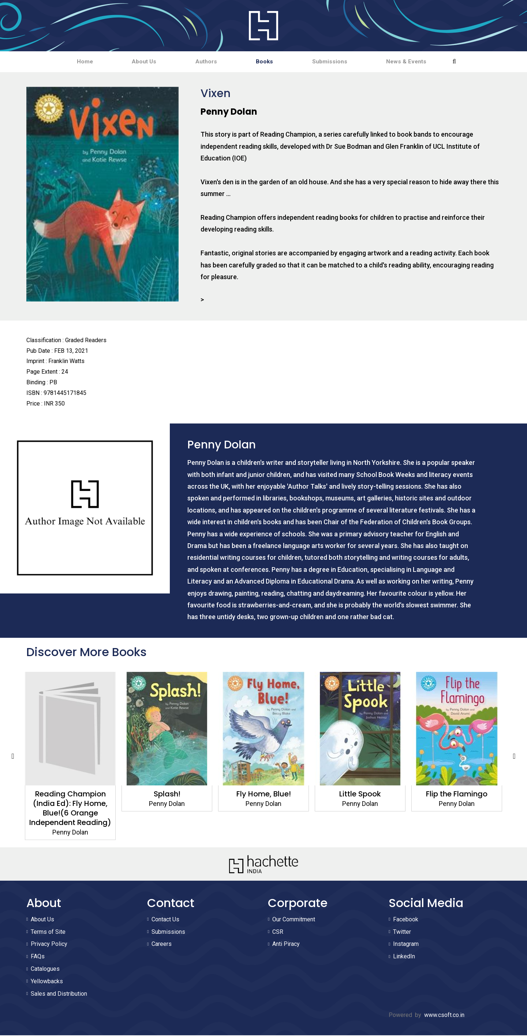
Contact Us (165, 920)
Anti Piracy (286, 944)
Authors (202, 61)
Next (514, 756)
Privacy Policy (49, 944)
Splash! (167, 794)
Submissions (343, 61)
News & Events (429, 61)
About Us (130, 61)
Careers (162, 944)
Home (62, 61)
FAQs (38, 957)
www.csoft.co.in (444, 1015)
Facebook (405, 920)
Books (269, 61)
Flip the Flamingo (456, 794)
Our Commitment (293, 920)
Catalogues (45, 969)
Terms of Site (48, 932)
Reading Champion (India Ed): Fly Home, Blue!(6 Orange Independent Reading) (70, 809)
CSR (277, 932)
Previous (12, 756)
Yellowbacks (47, 981)
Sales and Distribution (59, 994)
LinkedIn (404, 957)
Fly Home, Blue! (263, 794)
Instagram (406, 944)
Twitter (402, 932)
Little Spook (360, 794)
